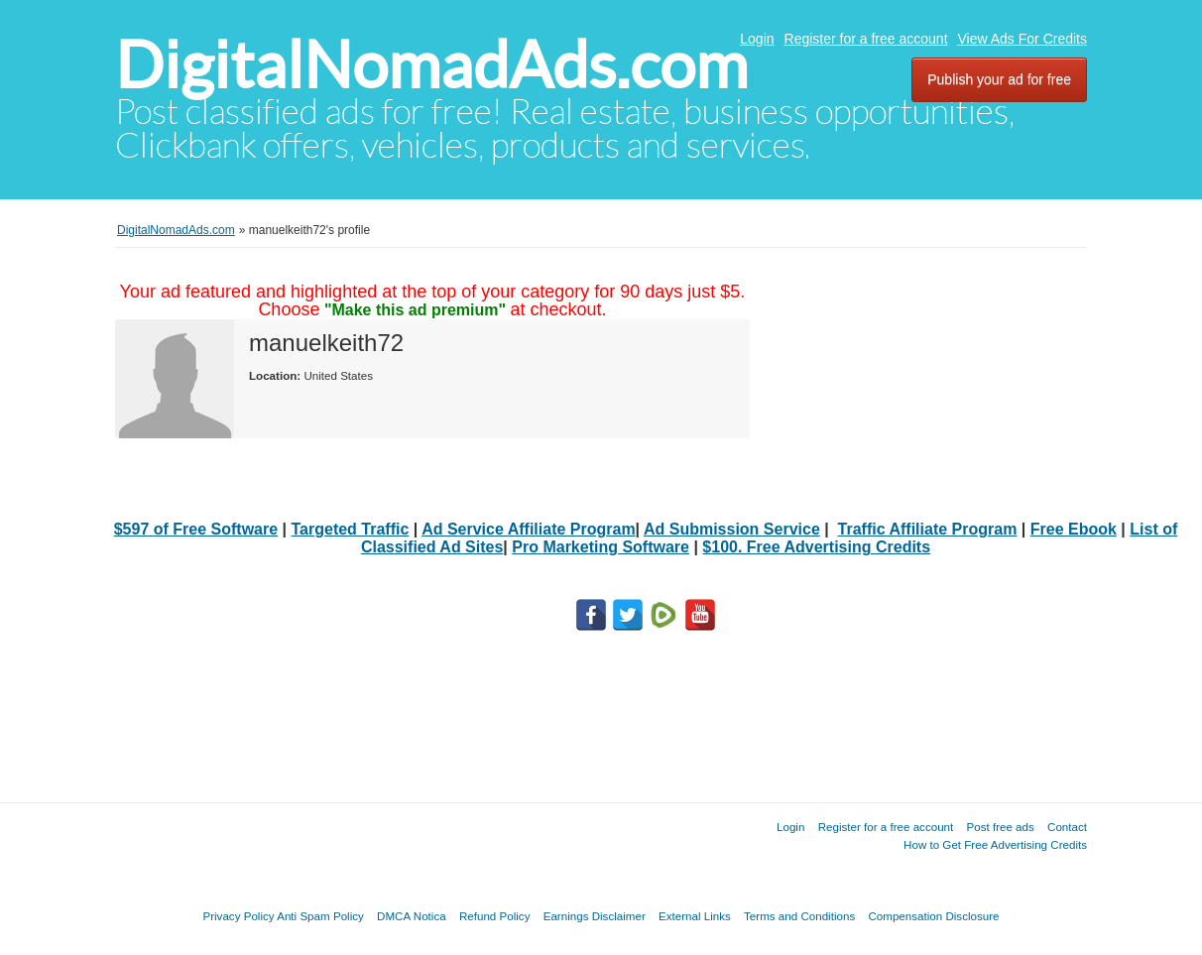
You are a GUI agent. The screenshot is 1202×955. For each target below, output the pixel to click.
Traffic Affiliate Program (928, 529)
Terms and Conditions (799, 915)
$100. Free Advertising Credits (816, 546)
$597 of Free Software (196, 529)
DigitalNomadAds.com (431, 65)
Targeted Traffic (351, 529)
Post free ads (999, 826)
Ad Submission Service (732, 529)
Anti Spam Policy (320, 915)
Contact (1067, 826)
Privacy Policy (238, 915)
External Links (695, 915)
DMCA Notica (411, 915)
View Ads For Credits (1022, 39)
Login (757, 39)
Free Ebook (1073, 529)
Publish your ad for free (999, 79)
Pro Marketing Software (600, 546)
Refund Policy (495, 915)
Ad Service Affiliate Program (528, 529)
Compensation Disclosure (933, 915)
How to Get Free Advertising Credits (995, 844)
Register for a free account (866, 39)
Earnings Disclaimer (594, 915)
